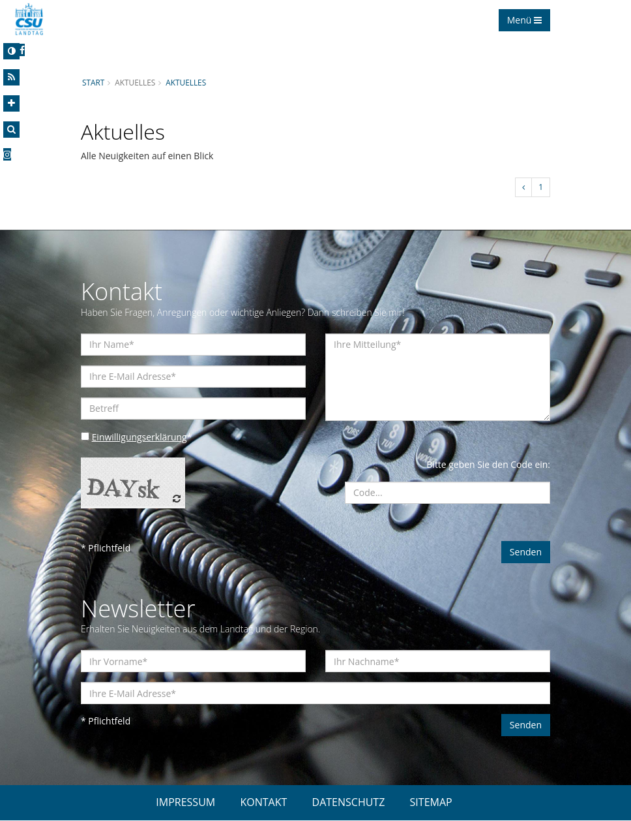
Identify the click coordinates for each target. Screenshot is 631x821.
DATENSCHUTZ (348, 803)
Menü (524, 20)
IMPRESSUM (185, 803)
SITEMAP (431, 803)
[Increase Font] (11, 103)
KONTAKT (263, 803)
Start (93, 82)
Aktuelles (186, 82)
